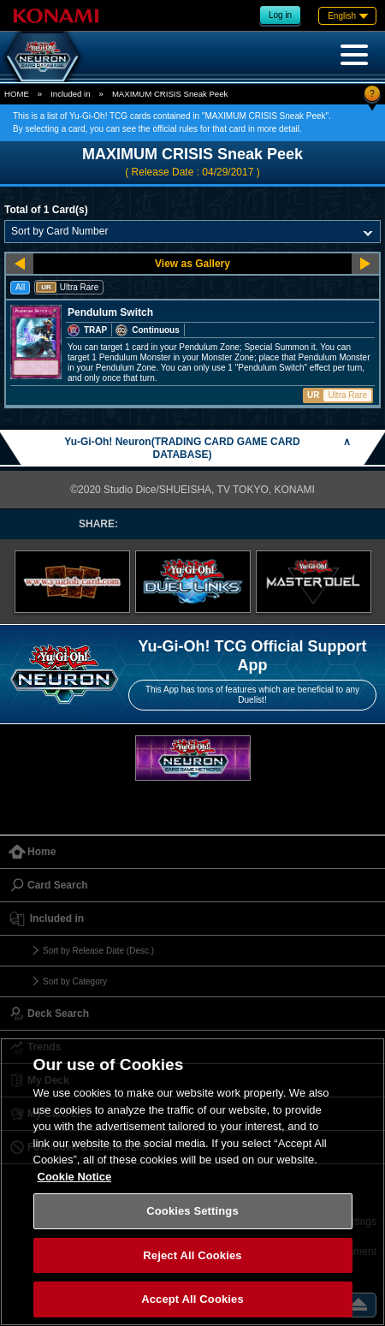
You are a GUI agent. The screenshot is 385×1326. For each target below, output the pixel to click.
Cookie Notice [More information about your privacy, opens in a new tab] (75, 1176)
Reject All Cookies (192, 1255)
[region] (192, 1182)
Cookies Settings (192, 1210)
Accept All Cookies (192, 1299)
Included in (70, 93)
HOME (16, 93)
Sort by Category (75, 981)
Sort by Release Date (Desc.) (98, 950)
